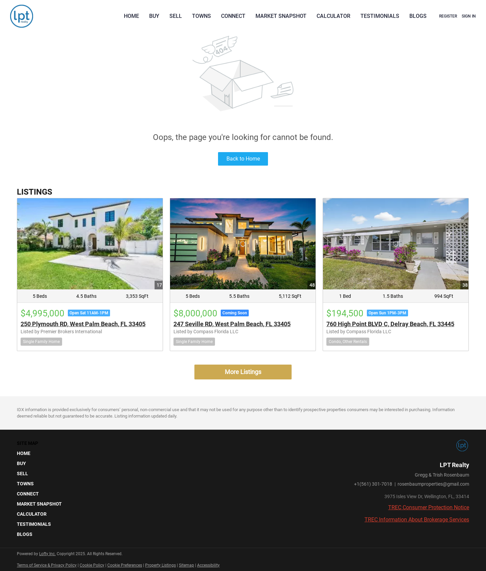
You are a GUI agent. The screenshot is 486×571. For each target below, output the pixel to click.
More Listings (243, 371)
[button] (41, 453)
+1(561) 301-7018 (373, 484)
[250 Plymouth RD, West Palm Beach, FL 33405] (90, 243)
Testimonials (379, 16)
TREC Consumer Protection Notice (428, 507)
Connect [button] (233, 16)
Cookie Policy (92, 565)
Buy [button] (154, 16)
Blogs (418, 16)
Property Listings (160, 565)
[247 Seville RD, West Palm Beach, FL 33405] (243, 243)
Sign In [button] (469, 16)
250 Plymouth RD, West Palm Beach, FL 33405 (83, 323)
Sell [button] (175, 16)
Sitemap (186, 565)
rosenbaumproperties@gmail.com (433, 484)
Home (131, 16)
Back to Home (243, 158)
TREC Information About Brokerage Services (416, 519)
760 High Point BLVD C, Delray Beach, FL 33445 (390, 323)
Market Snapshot (280, 16)
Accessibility (208, 565)
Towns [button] (201, 16)
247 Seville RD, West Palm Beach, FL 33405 (232, 323)
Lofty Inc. (47, 553)
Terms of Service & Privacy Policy (47, 565)
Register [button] (448, 16)
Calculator (333, 16)
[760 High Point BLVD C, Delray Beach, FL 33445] (395, 243)
